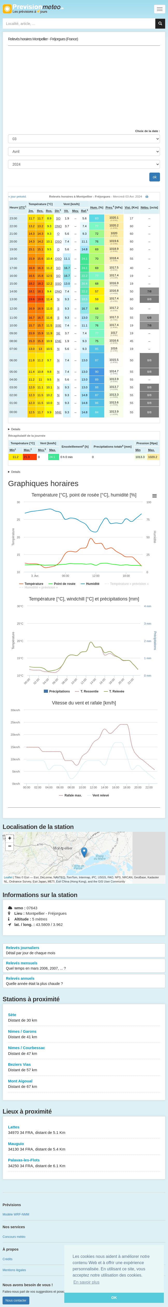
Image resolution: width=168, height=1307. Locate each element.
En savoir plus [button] (86, 1282)
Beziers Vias (84, 1067)
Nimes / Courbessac (84, 1050)
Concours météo (14, 1237)
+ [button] (9, 839)
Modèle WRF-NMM (16, 1214)
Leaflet (8, 877)
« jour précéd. (17, 196)
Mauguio (84, 1146)
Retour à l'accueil (33, 9)
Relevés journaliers (84, 951)
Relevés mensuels (84, 966)
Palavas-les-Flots (84, 1163)
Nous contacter (15, 1300)
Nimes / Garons (84, 1034)
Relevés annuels (84, 981)
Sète (84, 1017)
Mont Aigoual (84, 1084)
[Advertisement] (84, 87)
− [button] (9, 847)
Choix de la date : (147, 131)
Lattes (84, 1130)
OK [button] (114, 1298)
